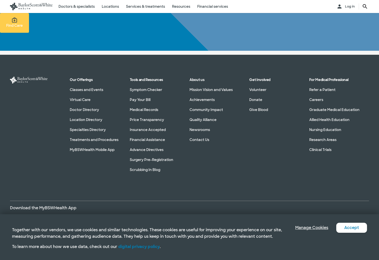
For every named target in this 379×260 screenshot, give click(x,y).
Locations (110, 6)
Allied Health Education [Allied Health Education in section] (329, 120)
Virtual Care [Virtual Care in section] (80, 100)
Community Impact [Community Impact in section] (206, 110)
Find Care (14, 22)
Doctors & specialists (76, 6)
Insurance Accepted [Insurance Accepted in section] (148, 130)
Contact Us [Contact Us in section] (199, 140)
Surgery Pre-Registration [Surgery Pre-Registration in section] (151, 160)
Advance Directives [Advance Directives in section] (147, 150)
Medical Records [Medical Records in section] (144, 110)
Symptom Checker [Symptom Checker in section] (146, 90)
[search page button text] (365, 6)
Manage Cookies (311, 227)
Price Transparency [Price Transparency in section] (147, 120)
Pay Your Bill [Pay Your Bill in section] (140, 100)
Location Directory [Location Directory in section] (86, 120)
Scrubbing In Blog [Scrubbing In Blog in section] (145, 170)
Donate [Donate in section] (255, 100)
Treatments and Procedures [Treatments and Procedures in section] (94, 140)
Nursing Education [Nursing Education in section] (325, 130)
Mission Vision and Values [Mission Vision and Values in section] (211, 90)
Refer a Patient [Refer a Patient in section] (322, 90)
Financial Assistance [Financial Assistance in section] (147, 140)
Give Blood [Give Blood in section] (258, 110)
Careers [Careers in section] (316, 100)
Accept (351, 227)
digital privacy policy (139, 246)
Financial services (212, 6)
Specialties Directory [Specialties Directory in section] (88, 130)
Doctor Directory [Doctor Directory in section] (84, 110)
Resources (181, 6)
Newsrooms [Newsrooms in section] (200, 130)
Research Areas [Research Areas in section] (322, 140)
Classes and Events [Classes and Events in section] (86, 90)
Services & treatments (145, 6)
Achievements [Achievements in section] (202, 100)
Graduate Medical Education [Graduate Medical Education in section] (334, 110)
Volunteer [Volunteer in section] (257, 90)
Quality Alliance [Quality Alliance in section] (203, 120)
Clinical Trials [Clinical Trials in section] (320, 150)
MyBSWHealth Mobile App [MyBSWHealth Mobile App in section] (92, 150)
